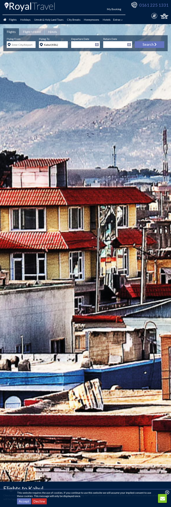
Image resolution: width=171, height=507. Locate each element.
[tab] (11, 31)
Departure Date (80, 38)
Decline (39, 501)
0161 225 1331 (153, 4)
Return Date (110, 38)
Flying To (44, 38)
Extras (118, 19)
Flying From (13, 38)
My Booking (114, 9)
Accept (24, 501)
